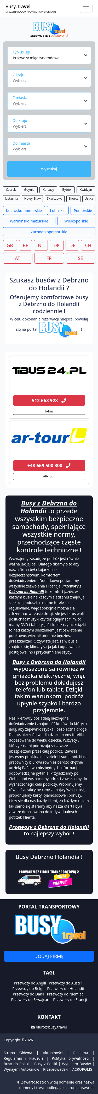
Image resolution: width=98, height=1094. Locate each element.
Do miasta (21, 143)
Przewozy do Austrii (65, 983)
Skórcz (73, 198)
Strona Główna (18, 1052)
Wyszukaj (49, 168)
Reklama (80, 1052)
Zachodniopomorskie (49, 231)
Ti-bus (49, 411)
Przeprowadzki (55, 1069)
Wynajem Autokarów (21, 1069)
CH (88, 245)
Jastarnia (11, 198)
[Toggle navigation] (86, 8)
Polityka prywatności (70, 1058)
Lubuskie (58, 210)
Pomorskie (83, 210)
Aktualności (53, 1052)
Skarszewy (54, 198)
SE (80, 258)
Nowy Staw (32, 198)
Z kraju (19, 74)
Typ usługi (21, 52)
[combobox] (50, 55)
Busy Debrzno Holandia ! (48, 857)
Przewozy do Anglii (30, 983)
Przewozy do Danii (28, 994)
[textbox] (47, 79)
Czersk (11, 189)
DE (73, 245)
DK (57, 245)
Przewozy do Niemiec (65, 994)
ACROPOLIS (82, 1069)
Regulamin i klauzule (24, 1058)
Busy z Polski (45, 1063)
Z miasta (20, 97)
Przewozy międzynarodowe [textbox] (36, 57)
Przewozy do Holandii (65, 988)
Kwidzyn (86, 189)
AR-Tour (49, 476)
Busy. (30, 8)
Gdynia (29, 189)
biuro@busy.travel (51, 1027)
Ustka (88, 198)
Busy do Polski (16, 1063)
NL (41, 245)
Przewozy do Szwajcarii (30, 999)
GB (10, 245)
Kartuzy (48, 189)
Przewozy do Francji (70, 999)
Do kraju (20, 120)
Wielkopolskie (76, 221)
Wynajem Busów (76, 1063)
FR (49, 258)
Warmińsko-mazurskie (29, 221)
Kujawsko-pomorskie (24, 210)
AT (17, 258)
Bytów (66, 189)
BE (25, 245)
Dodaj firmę (49, 956)
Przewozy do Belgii (28, 988)
